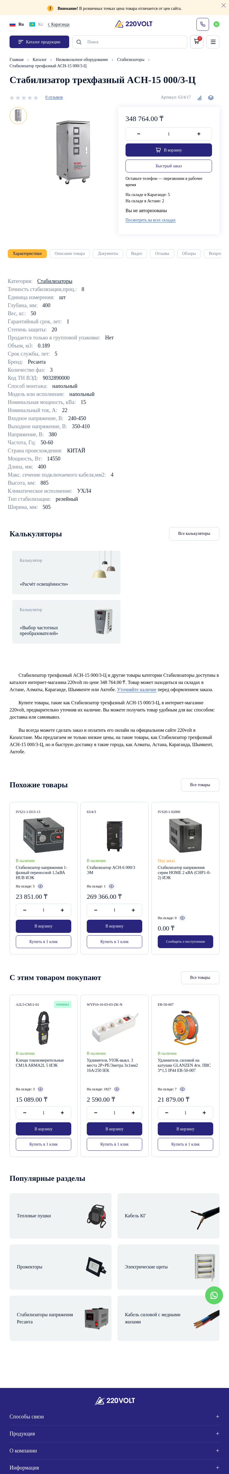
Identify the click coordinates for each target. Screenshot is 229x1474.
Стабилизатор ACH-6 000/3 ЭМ (111, 845)
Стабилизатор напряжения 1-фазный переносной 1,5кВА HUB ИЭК (41, 847)
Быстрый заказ (169, 166)
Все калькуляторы (194, 534)
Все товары (200, 759)
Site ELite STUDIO (197, 1462)
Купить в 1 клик (44, 916)
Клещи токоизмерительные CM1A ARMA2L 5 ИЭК (40, 1039)
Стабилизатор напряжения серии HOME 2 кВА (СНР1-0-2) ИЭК (184, 847)
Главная (17, 60)
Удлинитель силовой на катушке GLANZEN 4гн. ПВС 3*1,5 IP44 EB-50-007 (184, 1041)
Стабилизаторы (131, 60)
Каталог (40, 60)
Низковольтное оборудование (82, 60)
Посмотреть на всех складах (151, 220)
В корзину (44, 901)
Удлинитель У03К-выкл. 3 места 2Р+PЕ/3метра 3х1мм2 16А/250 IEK (112, 1041)
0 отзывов (54, 98)
